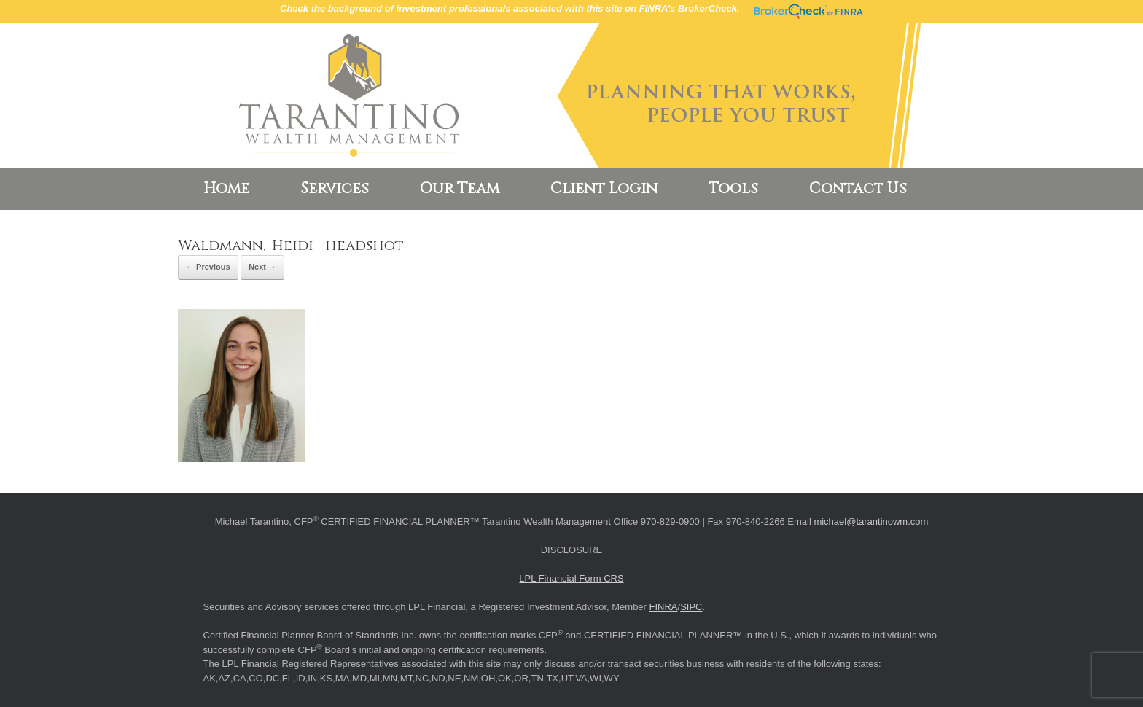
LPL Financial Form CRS (571, 578)
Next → (262, 266)
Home (226, 189)
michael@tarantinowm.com (871, 521)
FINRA (663, 606)
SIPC (691, 606)
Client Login (604, 189)
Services (334, 189)
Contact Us (858, 189)
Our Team (459, 189)
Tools (733, 189)
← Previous (208, 266)
